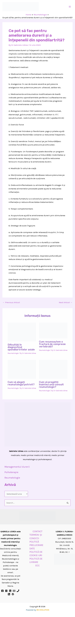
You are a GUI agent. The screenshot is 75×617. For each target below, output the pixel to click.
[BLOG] (13, 594)
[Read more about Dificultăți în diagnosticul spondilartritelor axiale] (22, 332)
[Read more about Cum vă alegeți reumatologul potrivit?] (22, 369)
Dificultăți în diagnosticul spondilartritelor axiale (21, 347)
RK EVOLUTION (42, 610)
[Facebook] (2, 591)
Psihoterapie (11, 472)
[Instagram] (6, 591)
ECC (37, 565)
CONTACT (37, 531)
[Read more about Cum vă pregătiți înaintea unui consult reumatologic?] (53, 369)
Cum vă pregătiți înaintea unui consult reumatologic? (51, 384)
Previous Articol (11, 302)
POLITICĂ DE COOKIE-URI (35, 554)
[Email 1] (14, 591)
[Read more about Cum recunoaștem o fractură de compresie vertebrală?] (53, 330)
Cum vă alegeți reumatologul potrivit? (21, 383)
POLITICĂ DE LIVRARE (35, 560)
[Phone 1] (18, 591)
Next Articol (65, 302)
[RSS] (9, 594)
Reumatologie (13, 353)
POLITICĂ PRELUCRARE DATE (36, 545)
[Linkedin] (10, 591)
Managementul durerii (17, 466)
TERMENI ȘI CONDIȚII (35, 536)
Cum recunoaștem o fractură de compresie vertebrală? (52, 344)
